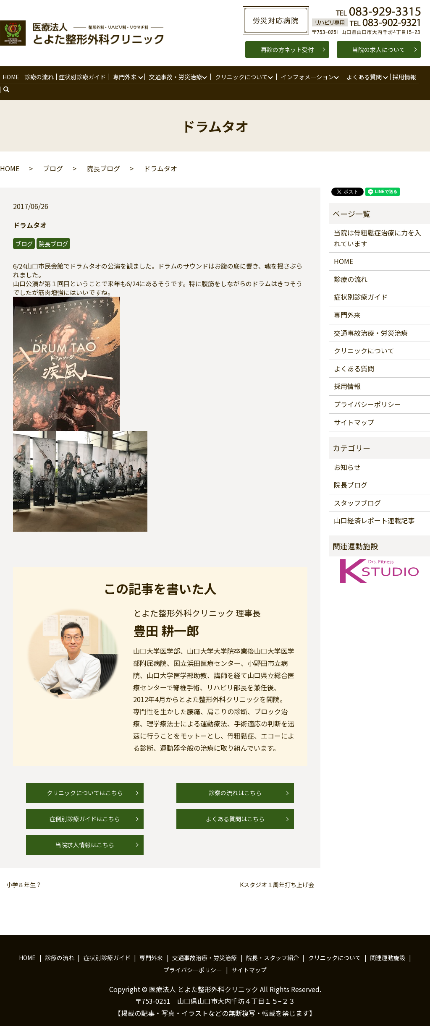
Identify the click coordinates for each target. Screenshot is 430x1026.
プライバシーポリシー (367, 391)
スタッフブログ (357, 490)
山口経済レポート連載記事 (374, 508)
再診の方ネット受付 (287, 49)
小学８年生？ (24, 872)
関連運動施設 (387, 945)
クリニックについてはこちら (85, 780)
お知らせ (347, 454)
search (428, 77)
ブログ (53, 156)
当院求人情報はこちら (84, 832)
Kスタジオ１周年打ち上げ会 (277, 872)
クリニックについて (240, 76)
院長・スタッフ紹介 (272, 945)
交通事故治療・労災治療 (371, 320)
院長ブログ (103, 156)
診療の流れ (38, 76)
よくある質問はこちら (235, 806)
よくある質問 (363, 76)
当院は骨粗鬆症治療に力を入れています (377, 225)
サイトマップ (354, 410)
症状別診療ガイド (81, 76)
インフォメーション (306, 76)
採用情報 (403, 76)
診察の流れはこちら (235, 780)
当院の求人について (378, 49)
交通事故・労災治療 (174, 76)
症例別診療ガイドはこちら (85, 806)
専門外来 (124, 76)
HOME (11, 76)
